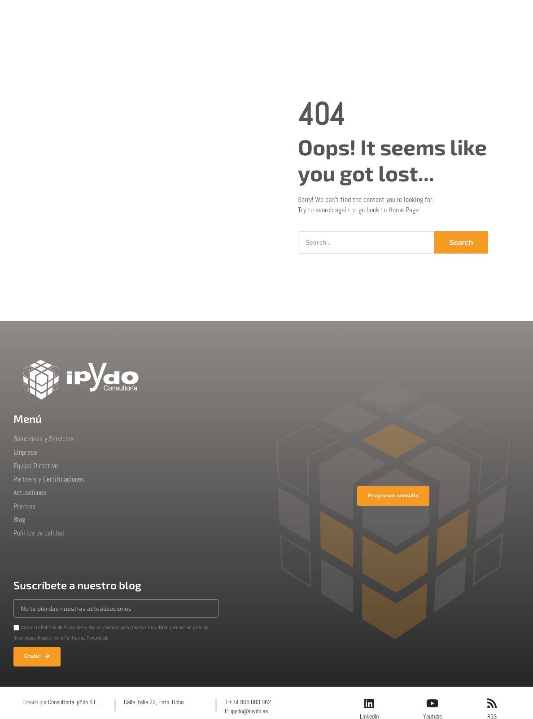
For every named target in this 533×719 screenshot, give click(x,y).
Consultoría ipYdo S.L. (73, 702)
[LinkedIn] (369, 703)
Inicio (127, 15)
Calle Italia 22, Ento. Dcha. (154, 702)
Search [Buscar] (461, 242)
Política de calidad (38, 533)
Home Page (404, 210)
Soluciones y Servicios (43, 438)
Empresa (215, 15)
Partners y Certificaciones (48, 479)
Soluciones (168, 15)
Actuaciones (264, 15)
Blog (347, 15)
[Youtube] (432, 703)
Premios (312, 15)
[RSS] (491, 703)
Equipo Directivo (35, 465)
